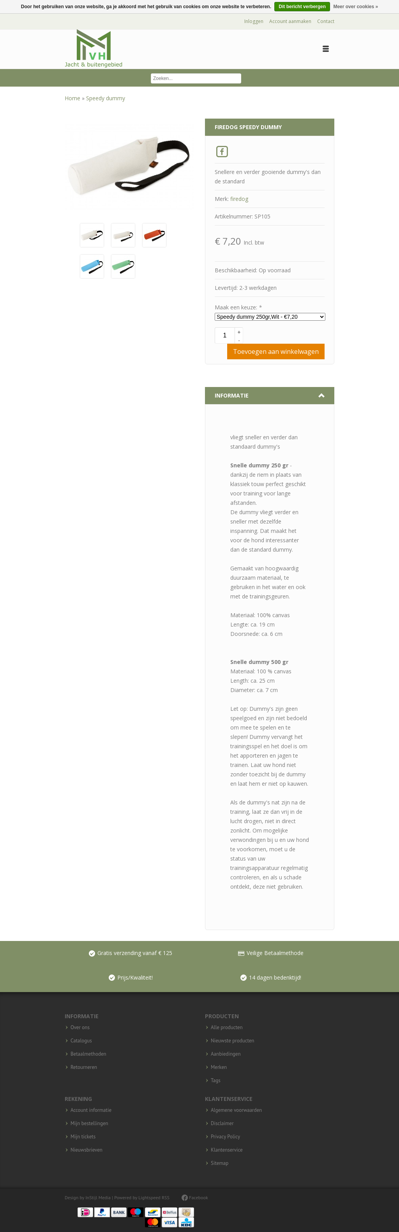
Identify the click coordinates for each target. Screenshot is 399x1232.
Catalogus (81, 1041)
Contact (325, 21)
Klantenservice (227, 1150)
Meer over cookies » (355, 6)
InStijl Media (98, 1197)
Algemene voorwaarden (236, 1110)
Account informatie (91, 1110)
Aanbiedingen (226, 1054)
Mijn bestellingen (89, 1123)
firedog (239, 198)
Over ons (80, 1028)
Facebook (195, 1197)
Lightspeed (149, 1197)
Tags (216, 1081)
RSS (165, 1197)
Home (73, 98)
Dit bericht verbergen (302, 6)
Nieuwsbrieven (86, 1150)
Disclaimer (222, 1123)
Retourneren (84, 1067)
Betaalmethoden (88, 1054)
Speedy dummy (105, 98)
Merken (219, 1067)
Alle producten (227, 1028)
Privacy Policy (225, 1137)
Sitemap (219, 1163)
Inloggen (253, 21)
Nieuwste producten (232, 1041)
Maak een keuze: (238, 307)
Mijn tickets (83, 1137)
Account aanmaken (290, 21)
